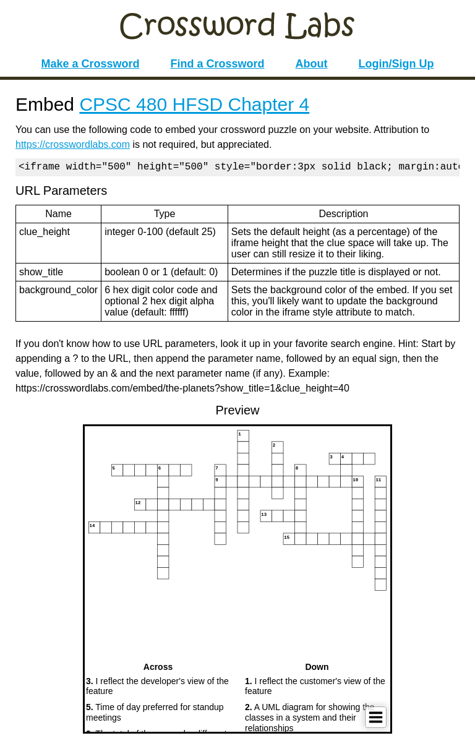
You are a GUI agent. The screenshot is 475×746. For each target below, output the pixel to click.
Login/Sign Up (396, 64)
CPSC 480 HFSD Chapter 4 (194, 104)
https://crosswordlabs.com (72, 144)
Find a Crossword (218, 64)
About (312, 64)
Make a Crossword (90, 64)
